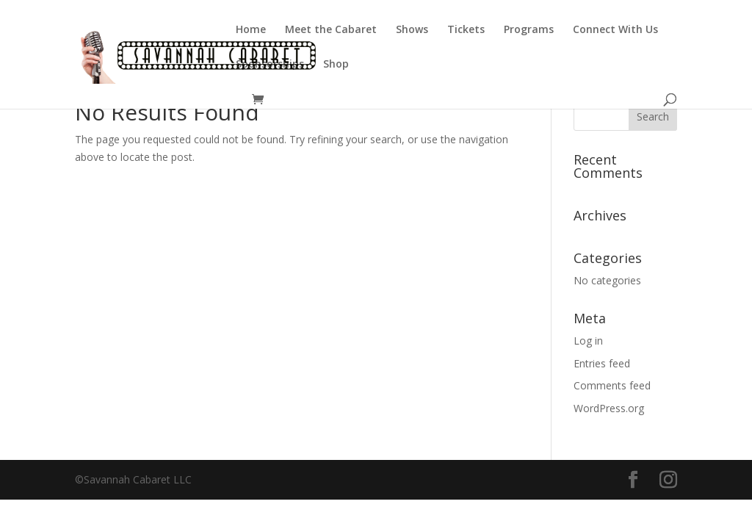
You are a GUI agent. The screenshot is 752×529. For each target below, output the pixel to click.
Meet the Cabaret (331, 30)
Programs (529, 30)
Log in (588, 341)
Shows (412, 30)
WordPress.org (609, 408)
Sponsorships (270, 65)
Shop (336, 65)
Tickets (466, 30)
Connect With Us (615, 30)
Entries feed (602, 363)
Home (251, 30)
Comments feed (612, 385)
